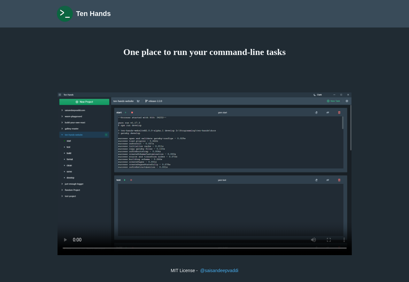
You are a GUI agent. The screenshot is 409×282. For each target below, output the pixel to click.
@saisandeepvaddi (219, 270)
